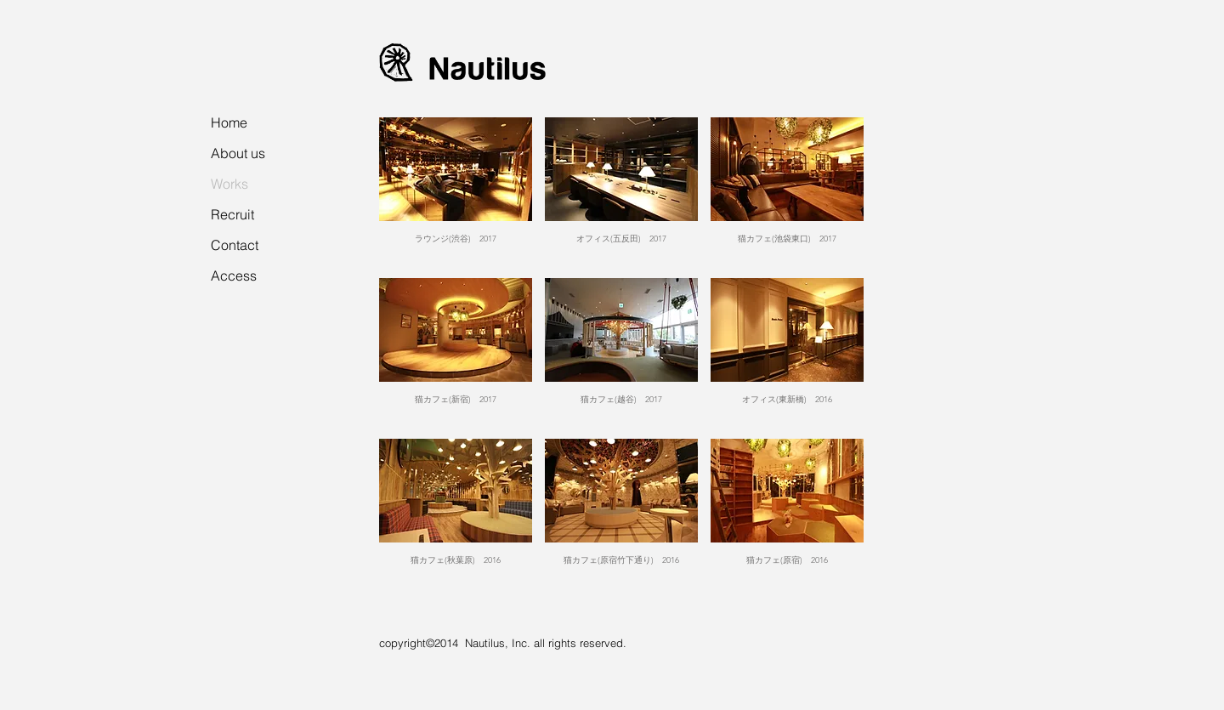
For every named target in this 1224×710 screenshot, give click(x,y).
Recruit (232, 214)
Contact (234, 244)
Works (229, 183)
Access (234, 275)
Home (229, 122)
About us (238, 153)
